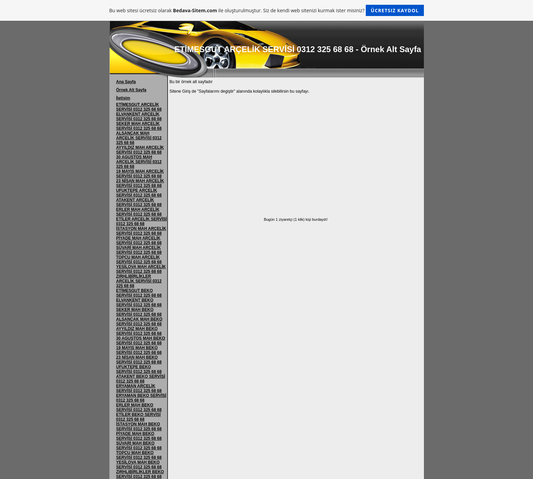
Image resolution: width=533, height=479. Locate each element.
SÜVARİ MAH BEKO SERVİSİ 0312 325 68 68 (139, 445)
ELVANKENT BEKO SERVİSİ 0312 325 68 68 (139, 302)
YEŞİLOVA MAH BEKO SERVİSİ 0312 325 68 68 (139, 464)
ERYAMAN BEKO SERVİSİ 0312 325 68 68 (141, 398)
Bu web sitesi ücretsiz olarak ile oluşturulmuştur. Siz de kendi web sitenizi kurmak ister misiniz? (266, 10)
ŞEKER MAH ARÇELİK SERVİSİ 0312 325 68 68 (139, 126)
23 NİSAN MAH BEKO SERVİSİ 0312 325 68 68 (139, 360)
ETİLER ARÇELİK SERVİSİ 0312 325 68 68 (141, 221)
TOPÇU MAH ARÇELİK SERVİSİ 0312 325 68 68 (139, 259)
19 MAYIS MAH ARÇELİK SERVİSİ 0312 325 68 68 (140, 174)
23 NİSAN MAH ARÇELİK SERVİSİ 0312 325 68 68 (140, 183)
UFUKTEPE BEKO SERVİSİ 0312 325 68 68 (139, 369)
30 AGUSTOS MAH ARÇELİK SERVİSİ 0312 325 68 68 (139, 162)
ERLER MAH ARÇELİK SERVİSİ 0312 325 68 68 (139, 212)
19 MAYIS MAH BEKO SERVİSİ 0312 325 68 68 (139, 350)
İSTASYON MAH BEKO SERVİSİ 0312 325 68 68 (139, 426)
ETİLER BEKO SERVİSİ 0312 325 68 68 (138, 417)
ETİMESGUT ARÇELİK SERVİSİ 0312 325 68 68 (139, 107)
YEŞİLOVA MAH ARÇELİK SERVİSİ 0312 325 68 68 (141, 269)
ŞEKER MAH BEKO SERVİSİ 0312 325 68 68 (139, 312)
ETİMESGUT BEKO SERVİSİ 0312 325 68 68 (139, 293)
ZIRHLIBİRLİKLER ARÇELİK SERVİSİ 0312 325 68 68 (139, 281)
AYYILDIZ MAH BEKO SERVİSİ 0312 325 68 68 (139, 331)
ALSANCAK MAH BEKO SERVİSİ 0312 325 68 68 (139, 321)
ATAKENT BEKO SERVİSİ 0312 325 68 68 (140, 379)
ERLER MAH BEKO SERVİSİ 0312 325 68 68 (139, 407)
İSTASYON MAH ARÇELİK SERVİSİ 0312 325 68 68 (141, 231)
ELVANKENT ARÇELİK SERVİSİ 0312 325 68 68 (139, 116)
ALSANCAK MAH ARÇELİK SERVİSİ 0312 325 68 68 (139, 138)
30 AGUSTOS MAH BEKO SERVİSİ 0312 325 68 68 (140, 340)
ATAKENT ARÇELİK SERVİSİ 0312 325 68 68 (139, 202)
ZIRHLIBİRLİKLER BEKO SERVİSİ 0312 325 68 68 (140, 474)
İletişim (123, 98)
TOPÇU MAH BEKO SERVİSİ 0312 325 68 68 (139, 455)
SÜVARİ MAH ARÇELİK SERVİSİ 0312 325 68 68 (139, 250)
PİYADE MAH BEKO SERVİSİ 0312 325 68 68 (139, 436)
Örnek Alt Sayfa (131, 90)
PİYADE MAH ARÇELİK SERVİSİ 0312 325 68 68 (139, 240)
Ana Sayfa (126, 81)
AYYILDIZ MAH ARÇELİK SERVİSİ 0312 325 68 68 (140, 150)
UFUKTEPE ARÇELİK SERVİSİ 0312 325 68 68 (139, 193)
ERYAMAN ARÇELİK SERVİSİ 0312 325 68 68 (139, 388)
